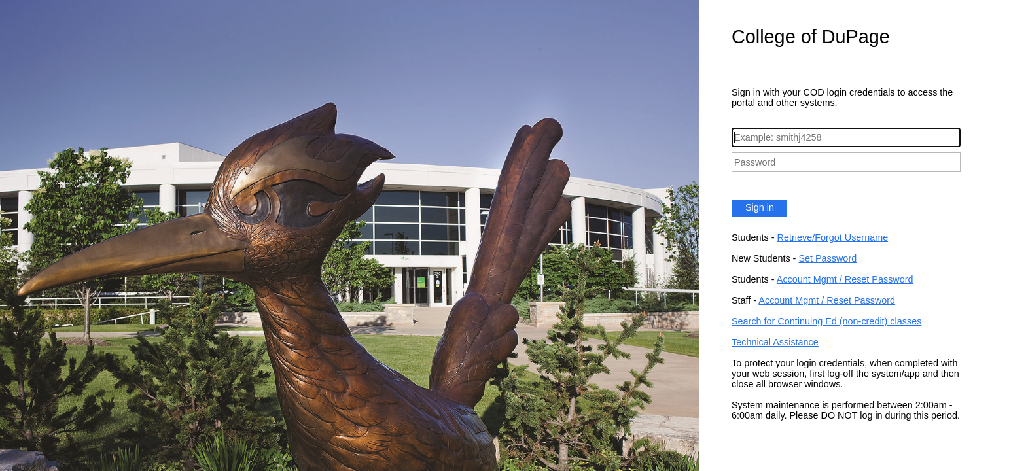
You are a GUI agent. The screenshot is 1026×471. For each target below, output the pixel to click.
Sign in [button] (759, 207)
